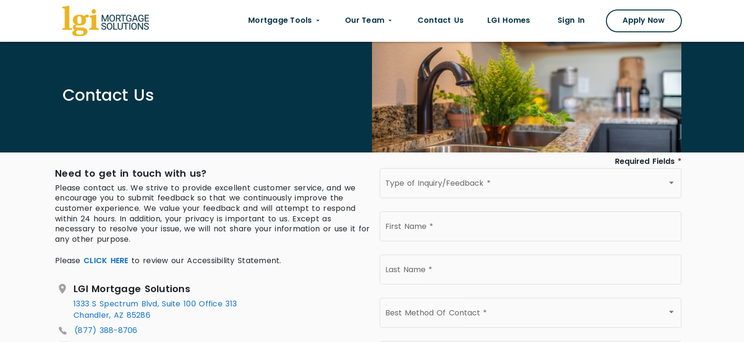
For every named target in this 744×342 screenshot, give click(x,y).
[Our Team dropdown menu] (369, 21)
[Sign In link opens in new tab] (571, 21)
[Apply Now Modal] (644, 21)
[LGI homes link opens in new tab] (508, 21)
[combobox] (530, 185)
